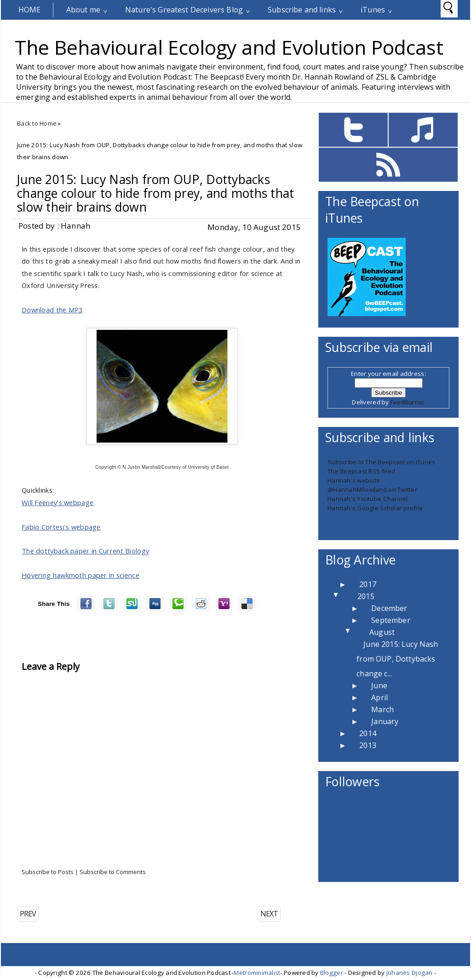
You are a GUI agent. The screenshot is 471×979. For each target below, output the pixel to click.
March (382, 709)
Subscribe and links (302, 10)
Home (29, 10)
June (379, 685)
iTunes (373, 10)
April (379, 697)
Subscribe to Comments (113, 872)
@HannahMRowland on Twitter (372, 489)
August (382, 632)
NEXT (269, 914)
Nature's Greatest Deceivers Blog (184, 10)
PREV (28, 914)
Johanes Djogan (409, 972)
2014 (367, 733)
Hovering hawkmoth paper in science (80, 575)
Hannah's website (353, 480)
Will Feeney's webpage (57, 502)
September (390, 620)
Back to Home (37, 123)
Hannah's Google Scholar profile (375, 508)
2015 (365, 596)
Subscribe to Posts (48, 872)
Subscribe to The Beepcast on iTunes (381, 462)
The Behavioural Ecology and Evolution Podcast (229, 47)
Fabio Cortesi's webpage (61, 526)
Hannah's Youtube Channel (367, 499)
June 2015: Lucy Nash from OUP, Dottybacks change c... (397, 659)
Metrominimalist (257, 972)
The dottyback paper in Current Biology (85, 550)
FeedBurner (408, 402)
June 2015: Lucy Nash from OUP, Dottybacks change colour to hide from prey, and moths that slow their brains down (155, 193)
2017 (367, 584)
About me (83, 10)
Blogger (331, 972)
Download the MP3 (52, 309)
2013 (367, 745)
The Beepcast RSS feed (361, 471)
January (384, 721)
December (389, 608)
